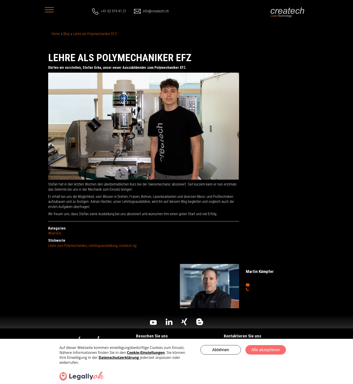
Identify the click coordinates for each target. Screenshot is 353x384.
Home (56, 34)
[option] (143, 126)
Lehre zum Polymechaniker (67, 245)
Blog (66, 34)
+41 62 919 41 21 (113, 11)
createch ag (127, 245)
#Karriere (54, 233)
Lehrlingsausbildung (102, 245)
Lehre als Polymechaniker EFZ (95, 34)
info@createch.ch (156, 11)
